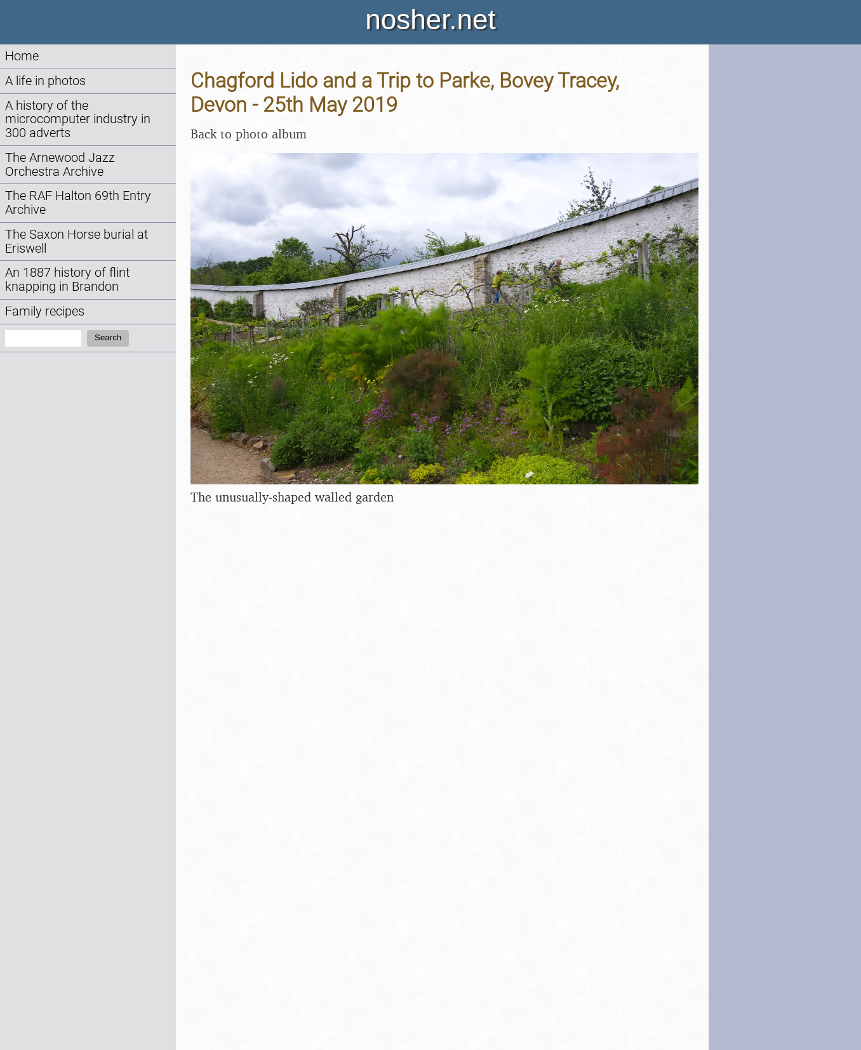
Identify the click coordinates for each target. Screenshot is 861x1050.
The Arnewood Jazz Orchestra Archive (60, 164)
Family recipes (44, 311)
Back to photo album (248, 134)
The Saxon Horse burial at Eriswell (76, 241)
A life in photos (45, 81)
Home (22, 56)
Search (108, 337)
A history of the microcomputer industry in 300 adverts (77, 119)
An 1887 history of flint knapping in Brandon (67, 279)
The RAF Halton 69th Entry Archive (78, 203)
